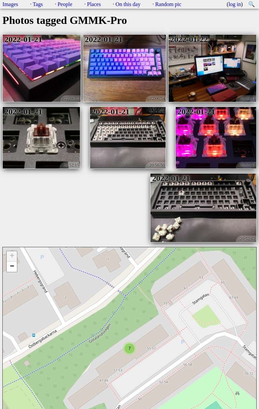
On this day (128, 4)
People (65, 4)
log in (235, 4)
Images (10, 4)
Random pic (168, 4)
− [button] (12, 267)
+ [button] (12, 256)
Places (94, 4)
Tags (38, 4)
